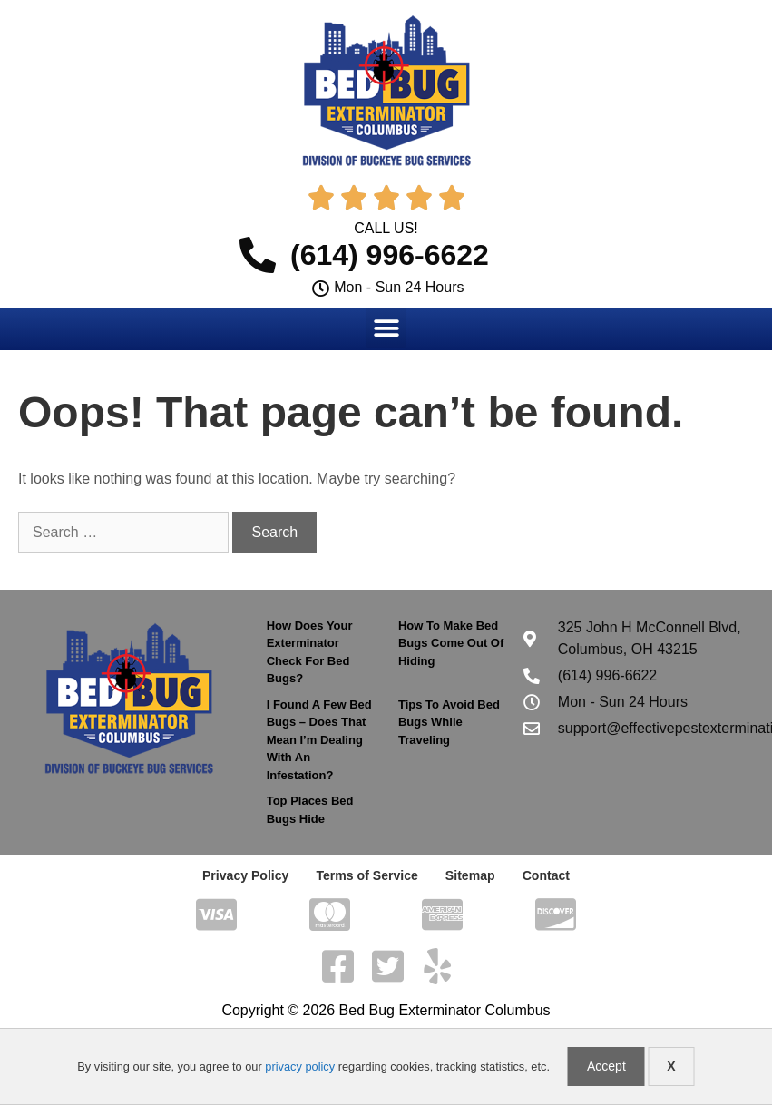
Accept (606, 1066)
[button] (386, 328)
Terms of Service (367, 875)
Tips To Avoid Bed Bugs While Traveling (449, 722)
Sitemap (469, 875)
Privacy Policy (246, 875)
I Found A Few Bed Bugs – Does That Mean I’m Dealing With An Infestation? (319, 740)
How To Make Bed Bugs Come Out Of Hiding (450, 643)
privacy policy (300, 1066)
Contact (545, 875)
